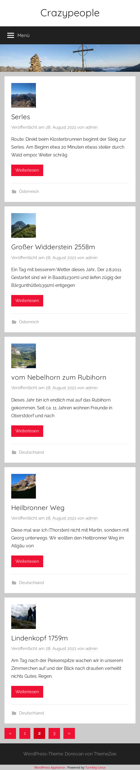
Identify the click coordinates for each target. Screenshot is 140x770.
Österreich (29, 191)
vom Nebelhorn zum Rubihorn (58, 377)
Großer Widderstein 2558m (53, 247)
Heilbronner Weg (38, 507)
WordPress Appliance (49, 767)
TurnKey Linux (95, 767)
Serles (20, 116)
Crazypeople (70, 12)
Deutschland (31, 452)
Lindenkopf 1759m (39, 638)
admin (92, 127)
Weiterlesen (27, 170)
